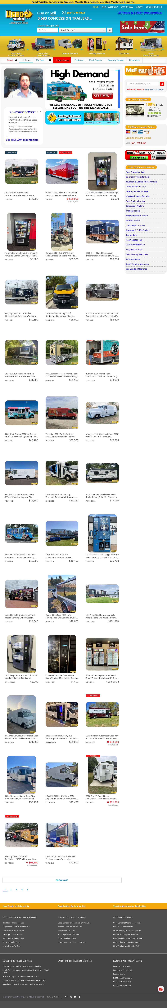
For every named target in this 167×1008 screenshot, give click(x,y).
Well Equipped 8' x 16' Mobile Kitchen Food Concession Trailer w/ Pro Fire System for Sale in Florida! (21, 316)
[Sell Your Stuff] (135, 110)
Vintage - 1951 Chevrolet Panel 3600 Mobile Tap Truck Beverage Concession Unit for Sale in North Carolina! (102, 438)
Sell (53, 13)
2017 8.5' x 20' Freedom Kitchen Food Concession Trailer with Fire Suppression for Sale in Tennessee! (21, 376)
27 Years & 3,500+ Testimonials (140, 12)
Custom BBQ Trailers (135, 225)
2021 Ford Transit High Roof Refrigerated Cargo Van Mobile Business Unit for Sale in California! (61, 316)
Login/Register (154, 7)
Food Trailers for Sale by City (71, 906)
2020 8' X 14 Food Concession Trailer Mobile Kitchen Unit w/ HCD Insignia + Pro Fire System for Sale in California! (102, 257)
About (139, 7)
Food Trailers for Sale (135, 201)
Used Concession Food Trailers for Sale (74, 923)
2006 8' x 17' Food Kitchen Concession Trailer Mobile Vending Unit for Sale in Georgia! (101, 799)
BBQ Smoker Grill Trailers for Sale (72, 942)
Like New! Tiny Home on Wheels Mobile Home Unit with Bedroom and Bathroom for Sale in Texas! (101, 618)
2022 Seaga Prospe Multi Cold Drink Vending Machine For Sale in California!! (21, 678)
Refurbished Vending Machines (126, 942)
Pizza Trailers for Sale (67, 938)
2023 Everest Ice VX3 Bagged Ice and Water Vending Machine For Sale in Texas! (102, 557)
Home (95, 7)
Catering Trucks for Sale (137, 191)
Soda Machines (133, 259)
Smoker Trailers (133, 220)
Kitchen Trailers (133, 210)
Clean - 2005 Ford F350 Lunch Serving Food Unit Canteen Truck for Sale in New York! (62, 618)
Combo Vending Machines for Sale (127, 934)
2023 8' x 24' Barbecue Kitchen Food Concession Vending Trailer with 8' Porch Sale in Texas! (102, 316)
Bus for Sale (131, 235)
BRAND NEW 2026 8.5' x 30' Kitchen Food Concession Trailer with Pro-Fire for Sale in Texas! (61, 195)
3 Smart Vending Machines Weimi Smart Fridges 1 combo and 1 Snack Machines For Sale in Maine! (102, 678)
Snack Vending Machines (137, 264)
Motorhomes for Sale (135, 244)
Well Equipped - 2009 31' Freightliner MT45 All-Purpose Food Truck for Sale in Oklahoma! (21, 859)
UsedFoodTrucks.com (122, 981)
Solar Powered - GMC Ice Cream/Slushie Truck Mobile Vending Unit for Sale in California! (61, 557)
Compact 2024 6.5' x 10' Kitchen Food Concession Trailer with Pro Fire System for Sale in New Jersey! (61, 256)
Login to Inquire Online (138, 137)
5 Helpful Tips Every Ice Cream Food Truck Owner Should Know (26, 971)
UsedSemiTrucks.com (122, 985)
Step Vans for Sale (134, 239)
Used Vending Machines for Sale (126, 923)
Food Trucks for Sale (135, 172)
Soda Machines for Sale (123, 926)
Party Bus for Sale (134, 249)
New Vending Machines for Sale (126, 946)
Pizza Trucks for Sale (11, 942)
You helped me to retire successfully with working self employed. (22, 120)
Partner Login (119, 974)
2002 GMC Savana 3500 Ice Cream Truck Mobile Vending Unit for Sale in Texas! (20, 437)
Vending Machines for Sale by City (129, 906)
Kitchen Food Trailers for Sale (70, 926)
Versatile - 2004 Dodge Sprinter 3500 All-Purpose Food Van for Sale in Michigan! (61, 437)
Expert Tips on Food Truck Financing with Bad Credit (24, 980)
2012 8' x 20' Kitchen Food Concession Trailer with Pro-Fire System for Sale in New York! (19, 195)
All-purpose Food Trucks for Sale (15, 926)
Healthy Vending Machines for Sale (127, 938)
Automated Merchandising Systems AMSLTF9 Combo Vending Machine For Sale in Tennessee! (21, 256)
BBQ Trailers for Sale (66, 930)
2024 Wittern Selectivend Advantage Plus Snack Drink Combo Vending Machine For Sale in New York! (102, 195)
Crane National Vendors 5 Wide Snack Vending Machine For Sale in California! (61, 678)
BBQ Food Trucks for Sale (137, 196)
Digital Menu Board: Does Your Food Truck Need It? (23, 984)
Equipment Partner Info (123, 970)
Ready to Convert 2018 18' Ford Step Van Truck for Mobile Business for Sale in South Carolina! (21, 738)
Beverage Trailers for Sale (68, 934)
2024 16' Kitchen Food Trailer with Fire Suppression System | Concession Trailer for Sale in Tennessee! (61, 860)
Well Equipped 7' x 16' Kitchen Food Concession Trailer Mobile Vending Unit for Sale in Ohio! (62, 376)
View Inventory (110, 7)
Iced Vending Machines (136, 269)
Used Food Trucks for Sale (13, 923)
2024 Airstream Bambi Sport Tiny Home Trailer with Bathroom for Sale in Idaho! (20, 799)
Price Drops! (62, 60)
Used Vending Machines (137, 254)
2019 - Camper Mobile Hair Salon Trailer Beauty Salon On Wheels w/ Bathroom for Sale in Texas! (101, 497)
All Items (26, 60)
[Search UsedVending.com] (162, 84)
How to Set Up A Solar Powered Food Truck (20, 976)
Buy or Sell (127, 7)
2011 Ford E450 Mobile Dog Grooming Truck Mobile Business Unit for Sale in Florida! (60, 497)
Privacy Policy (52, 997)
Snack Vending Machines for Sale (127, 930)
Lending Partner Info (121, 966)
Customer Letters (22, 112)
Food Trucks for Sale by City (15, 906)
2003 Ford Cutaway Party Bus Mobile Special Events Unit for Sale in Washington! (61, 738)
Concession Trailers (135, 206)
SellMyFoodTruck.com (122, 978)
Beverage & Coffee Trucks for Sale (141, 181)
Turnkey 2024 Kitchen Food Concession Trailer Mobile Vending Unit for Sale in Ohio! (101, 376)
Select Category (82, 30)
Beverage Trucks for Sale (12, 934)
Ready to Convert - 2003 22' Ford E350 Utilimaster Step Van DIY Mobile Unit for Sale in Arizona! (19, 497)
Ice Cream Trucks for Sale (137, 177)
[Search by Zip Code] (109, 30)
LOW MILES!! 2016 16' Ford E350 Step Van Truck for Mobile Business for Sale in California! (61, 799)
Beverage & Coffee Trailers (138, 230)
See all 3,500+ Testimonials (22, 139)
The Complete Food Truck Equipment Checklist (22, 966)
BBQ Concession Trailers (137, 215)
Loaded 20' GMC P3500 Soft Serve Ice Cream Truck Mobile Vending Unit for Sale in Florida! (20, 557)
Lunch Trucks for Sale (136, 186)
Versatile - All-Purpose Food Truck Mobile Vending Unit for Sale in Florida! (20, 618)
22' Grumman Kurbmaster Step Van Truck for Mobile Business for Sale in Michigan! (102, 738)
